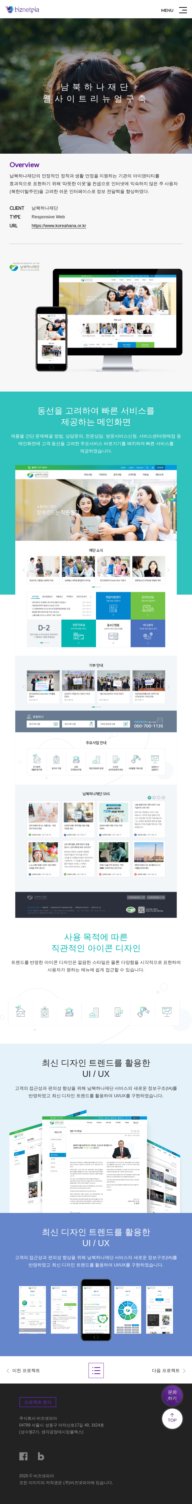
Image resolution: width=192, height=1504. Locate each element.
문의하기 (172, 1395)
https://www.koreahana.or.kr (59, 225)
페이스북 (23, 1456)
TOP (172, 1418)
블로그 (42, 1456)
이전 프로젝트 (26, 1370)
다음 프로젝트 (166, 1370)
